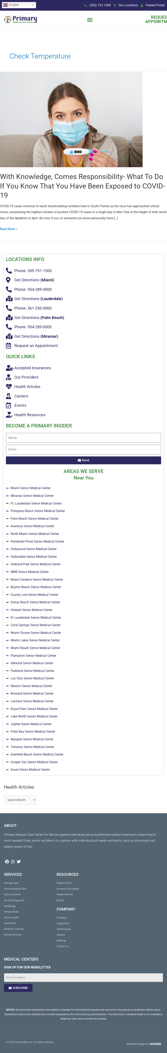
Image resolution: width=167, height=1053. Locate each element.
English (11, 5)
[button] (89, 19)
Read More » (8, 228)
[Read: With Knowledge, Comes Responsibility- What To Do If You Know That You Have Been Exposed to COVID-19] (71, 119)
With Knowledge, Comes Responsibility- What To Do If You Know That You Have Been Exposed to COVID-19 (82, 186)
